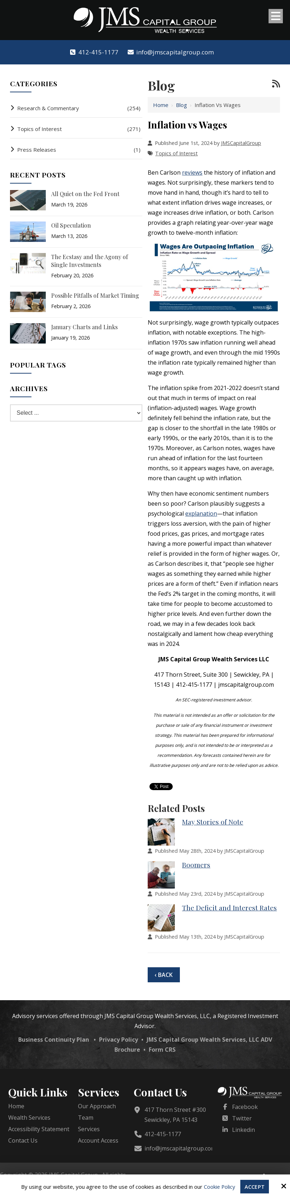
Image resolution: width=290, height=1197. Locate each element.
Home (160, 104)
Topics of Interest (176, 153)
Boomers (196, 864)
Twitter (242, 1118)
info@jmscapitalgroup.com (170, 52)
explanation (201, 513)
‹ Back (163, 975)
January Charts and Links (84, 327)
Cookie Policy (219, 1186)
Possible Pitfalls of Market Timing (95, 295)
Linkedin (243, 1130)
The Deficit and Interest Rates (229, 907)
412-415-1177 (93, 52)
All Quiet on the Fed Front (85, 194)
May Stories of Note (212, 821)
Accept (255, 1186)
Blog (181, 104)
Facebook (245, 1107)
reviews (192, 172)
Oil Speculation (71, 225)
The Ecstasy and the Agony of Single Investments (89, 260)
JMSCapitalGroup (241, 143)
